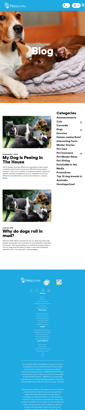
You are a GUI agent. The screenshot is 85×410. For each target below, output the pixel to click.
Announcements (66, 117)
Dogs (60, 129)
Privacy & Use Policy (42, 301)
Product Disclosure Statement (42, 330)
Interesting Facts (67, 141)
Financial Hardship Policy (42, 336)
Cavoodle (62, 125)
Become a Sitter (42, 346)
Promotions (64, 172)
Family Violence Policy (42, 334)
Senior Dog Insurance (42, 315)
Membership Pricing (43, 351)
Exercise (62, 133)
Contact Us (42, 299)
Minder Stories (66, 145)
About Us (42, 297)
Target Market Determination (42, 332)
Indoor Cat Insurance (43, 324)
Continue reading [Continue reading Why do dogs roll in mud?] (33, 249)
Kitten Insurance (42, 322)
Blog (42, 355)
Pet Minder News (67, 157)
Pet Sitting (63, 161)
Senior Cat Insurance (42, 320)
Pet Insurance (65, 153)
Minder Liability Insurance (42, 349)
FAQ (42, 353)
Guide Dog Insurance (42, 313)
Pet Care (62, 149)
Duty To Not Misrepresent (42, 339)
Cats (59, 121)
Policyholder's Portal (43, 308)
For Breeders (42, 305)
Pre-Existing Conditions (42, 318)
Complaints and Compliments (42, 303)
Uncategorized (66, 184)
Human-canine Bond (69, 137)
